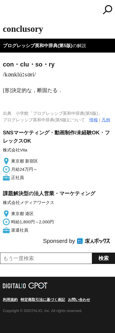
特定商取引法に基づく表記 (43, 299)
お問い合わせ (79, 299)
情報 (93, 119)
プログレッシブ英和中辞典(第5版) (37, 45)
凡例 (106, 119)
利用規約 (10, 299)
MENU (7, 10)
